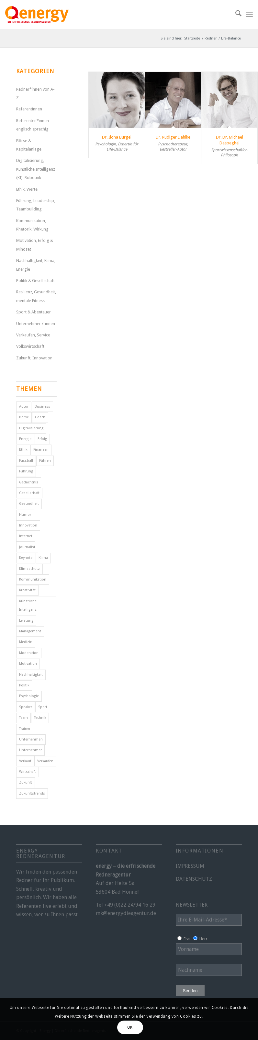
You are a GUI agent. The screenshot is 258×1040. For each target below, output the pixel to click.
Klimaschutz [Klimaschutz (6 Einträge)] (29, 569)
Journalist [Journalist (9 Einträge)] (27, 547)
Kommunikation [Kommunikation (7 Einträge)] (32, 579)
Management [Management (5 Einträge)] (30, 631)
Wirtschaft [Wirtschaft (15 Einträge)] (27, 772)
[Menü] (249, 14)
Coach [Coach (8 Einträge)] (40, 417)
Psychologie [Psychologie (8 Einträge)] (29, 696)
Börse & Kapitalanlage (28, 145)
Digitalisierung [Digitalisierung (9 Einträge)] (31, 428)
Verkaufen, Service (33, 335)
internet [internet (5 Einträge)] (25, 536)
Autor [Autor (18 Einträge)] (23, 406)
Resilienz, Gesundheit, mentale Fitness (36, 296)
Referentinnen (29, 109)
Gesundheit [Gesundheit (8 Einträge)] (29, 504)
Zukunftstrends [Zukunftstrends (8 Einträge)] (32, 793)
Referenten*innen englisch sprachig (32, 124)
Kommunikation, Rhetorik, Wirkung (32, 225)
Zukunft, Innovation (34, 358)
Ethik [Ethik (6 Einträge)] (23, 449)
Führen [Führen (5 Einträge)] (45, 460)
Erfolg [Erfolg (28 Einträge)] (42, 439)
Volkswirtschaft (30, 346)
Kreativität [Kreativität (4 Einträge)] (27, 590)
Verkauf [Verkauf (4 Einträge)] (25, 761)
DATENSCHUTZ (194, 879)
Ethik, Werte (27, 189)
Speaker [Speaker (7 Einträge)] (25, 707)
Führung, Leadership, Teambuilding (35, 204)
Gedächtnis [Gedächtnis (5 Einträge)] (28, 482)
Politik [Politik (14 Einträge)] (24, 685)
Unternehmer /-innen (35, 323)
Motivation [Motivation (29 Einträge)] (28, 663)
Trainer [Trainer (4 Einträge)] (24, 729)
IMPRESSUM (190, 866)
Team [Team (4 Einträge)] (23, 718)
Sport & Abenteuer (33, 312)
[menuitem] (235, 14)
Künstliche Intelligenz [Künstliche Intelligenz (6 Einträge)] (28, 605)
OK (130, 1027)
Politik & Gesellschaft (35, 280)
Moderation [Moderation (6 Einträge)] (29, 653)
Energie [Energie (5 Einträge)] (25, 439)
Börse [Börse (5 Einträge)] (24, 417)
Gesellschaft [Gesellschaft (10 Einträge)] (29, 493)
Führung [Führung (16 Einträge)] (26, 471)
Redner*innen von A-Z (35, 93)
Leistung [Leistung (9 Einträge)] (26, 620)
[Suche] (235, 14)
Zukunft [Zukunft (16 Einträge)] (25, 782)
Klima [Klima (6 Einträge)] (43, 558)
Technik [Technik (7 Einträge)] (40, 718)
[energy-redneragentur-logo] (37, 14)
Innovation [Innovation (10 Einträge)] (28, 525)
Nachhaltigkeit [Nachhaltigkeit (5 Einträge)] (31, 675)
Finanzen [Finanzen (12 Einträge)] (41, 449)
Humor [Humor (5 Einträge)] (25, 515)
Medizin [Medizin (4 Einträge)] (25, 642)
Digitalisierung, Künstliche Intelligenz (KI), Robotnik (35, 169)
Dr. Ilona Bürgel (116, 137)
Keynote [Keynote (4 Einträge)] (25, 558)
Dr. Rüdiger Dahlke (173, 137)
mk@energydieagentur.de (126, 913)
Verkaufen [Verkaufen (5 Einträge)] (45, 761)
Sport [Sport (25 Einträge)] (42, 707)
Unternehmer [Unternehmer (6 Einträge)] (30, 750)
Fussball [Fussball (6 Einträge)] (26, 460)
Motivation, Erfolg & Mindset (34, 244)
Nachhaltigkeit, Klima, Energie (35, 264)
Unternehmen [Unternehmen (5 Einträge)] (31, 739)
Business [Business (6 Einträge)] (42, 406)
